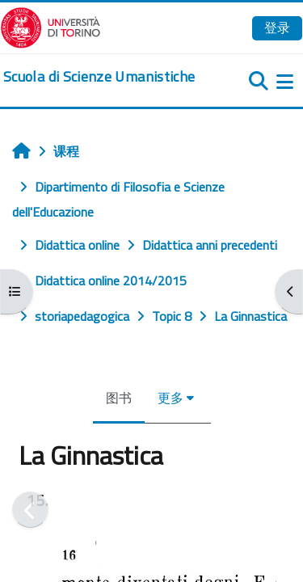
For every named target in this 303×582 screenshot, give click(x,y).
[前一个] (30, 509)
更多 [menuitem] (170, 397)
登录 (277, 27)
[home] (99, 77)
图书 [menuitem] (119, 397)
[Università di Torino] (50, 26)
